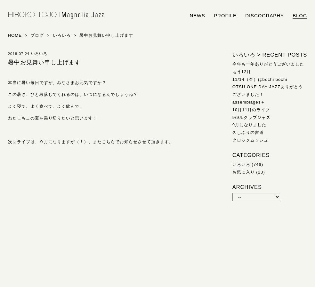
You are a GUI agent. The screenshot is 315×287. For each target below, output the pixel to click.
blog (300, 15)
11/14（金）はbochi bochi (259, 79)
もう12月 (241, 71)
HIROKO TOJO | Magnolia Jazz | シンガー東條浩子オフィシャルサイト (56, 15)
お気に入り (243, 172)
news (198, 15)
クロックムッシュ (250, 140)
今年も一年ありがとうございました (268, 64)
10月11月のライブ (251, 109)
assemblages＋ (248, 102)
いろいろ (241, 164)
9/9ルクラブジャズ (251, 117)
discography (264, 15)
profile (225, 15)
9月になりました (249, 124)
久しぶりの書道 (248, 132)
